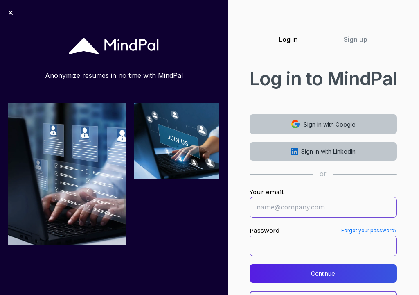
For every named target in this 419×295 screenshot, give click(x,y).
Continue (323, 273)
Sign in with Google (323, 124)
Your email (267, 192)
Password (265, 230)
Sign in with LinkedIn (323, 152)
